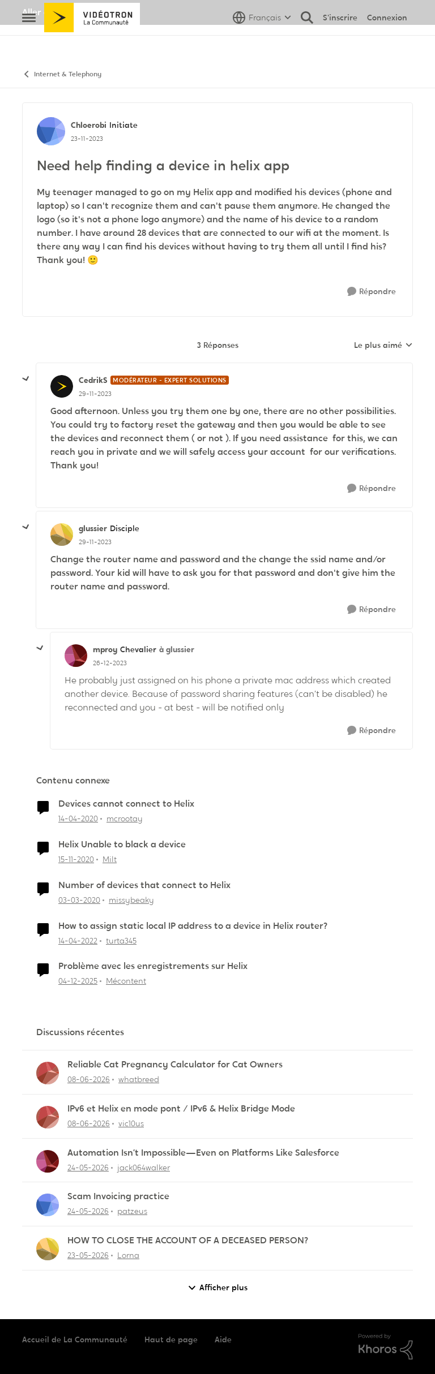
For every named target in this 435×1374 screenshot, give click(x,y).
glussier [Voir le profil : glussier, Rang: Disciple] (93, 528)
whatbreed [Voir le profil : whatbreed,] (138, 1079)
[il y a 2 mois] (88, 1255)
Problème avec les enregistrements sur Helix (153, 966)
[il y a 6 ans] (78, 819)
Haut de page (171, 1339)
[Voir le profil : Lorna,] (47, 1249)
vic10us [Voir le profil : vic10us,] (131, 1123)
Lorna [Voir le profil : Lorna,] (128, 1255)
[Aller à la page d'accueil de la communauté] (92, 42)
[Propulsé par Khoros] (386, 1347)
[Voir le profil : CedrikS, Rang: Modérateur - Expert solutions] (61, 386)
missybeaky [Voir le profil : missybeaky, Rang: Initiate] (131, 900)
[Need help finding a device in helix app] (95, 394)
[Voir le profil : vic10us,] (47, 1117)
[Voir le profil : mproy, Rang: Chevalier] (76, 655)
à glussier (176, 649)
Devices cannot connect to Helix (126, 803)
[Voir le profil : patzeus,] (47, 1205)
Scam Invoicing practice (118, 1196)
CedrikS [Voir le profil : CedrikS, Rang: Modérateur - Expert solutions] (93, 380)
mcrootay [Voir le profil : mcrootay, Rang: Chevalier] (124, 818)
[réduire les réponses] (26, 379)
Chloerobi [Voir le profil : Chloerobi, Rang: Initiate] (88, 125)
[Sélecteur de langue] (262, 42)
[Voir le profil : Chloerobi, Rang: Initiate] (51, 131)
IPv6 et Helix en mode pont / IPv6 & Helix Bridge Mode (181, 1108)
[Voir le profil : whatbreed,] (47, 1073)
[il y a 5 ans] (76, 859)
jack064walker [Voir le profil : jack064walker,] (143, 1167)
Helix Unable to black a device (122, 844)
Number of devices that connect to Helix (144, 885)
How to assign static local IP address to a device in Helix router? (192, 926)
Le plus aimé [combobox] (383, 345)
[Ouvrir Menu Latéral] (28, 42)
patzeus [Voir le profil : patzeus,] (132, 1211)
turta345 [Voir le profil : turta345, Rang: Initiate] (121, 940)
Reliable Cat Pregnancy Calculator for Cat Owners (175, 1064)
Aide (223, 1339)
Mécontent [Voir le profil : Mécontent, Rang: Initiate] (126, 981)
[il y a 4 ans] (77, 940)
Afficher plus (217, 1287)
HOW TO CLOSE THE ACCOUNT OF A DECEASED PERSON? (187, 1240)
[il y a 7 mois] (77, 981)
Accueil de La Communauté (74, 1339)
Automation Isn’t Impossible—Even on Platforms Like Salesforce (203, 1152)
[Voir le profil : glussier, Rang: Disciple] (61, 534)
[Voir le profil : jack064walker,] (47, 1161)
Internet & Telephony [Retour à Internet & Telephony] (61, 74)
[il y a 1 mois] (88, 1080)
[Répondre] (371, 291)
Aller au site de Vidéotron (76, 12)
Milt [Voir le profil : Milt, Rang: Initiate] (110, 859)
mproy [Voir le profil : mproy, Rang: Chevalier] (105, 649)
